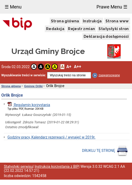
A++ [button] (77, 66)
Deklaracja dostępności (106, 36)
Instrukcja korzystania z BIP (56, 166)
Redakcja (55, 29)
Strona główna (65, 21)
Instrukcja (92, 21)
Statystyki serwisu (18, 166)
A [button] (33, 66)
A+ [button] (68, 66)
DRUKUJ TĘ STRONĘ (105, 150)
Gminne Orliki (33, 86)
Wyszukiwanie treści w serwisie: (23, 75)
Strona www (117, 21)
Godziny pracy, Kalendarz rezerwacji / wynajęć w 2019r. (51, 137)
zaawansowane (109, 75)
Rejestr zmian (81, 29)
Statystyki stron (114, 29)
